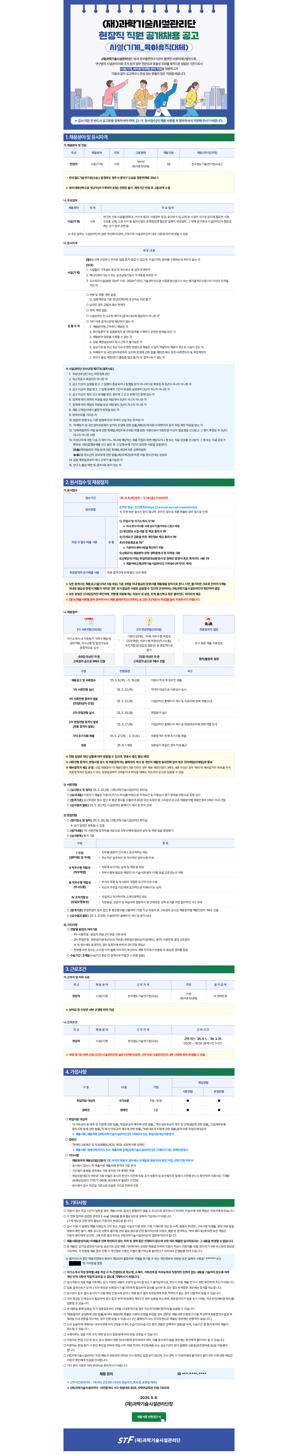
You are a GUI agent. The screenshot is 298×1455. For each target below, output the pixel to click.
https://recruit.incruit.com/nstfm (171, 507)
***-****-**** (194, 1374)
